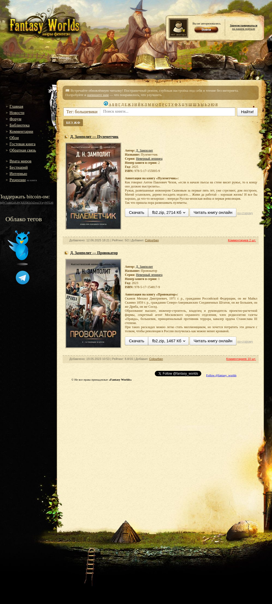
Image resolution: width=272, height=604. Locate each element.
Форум (15, 119)
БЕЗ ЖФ (73, 123)
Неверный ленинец (149, 159)
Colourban (152, 240)
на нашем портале (243, 27)
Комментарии (21, 131)
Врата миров (21, 161)
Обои (14, 137)
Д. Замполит (144, 150)
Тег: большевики (81, 111)
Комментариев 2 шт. (242, 240)
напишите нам (98, 95)
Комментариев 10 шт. (241, 358)
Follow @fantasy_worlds (221, 375)
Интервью (18, 173)
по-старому (245, 213)
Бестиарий (19, 167)
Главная (16, 106)
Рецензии (18, 180)
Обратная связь (23, 150)
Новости (17, 112)
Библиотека (20, 125)
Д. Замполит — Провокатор (94, 253)
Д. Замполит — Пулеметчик (94, 137)
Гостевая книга (22, 144)
